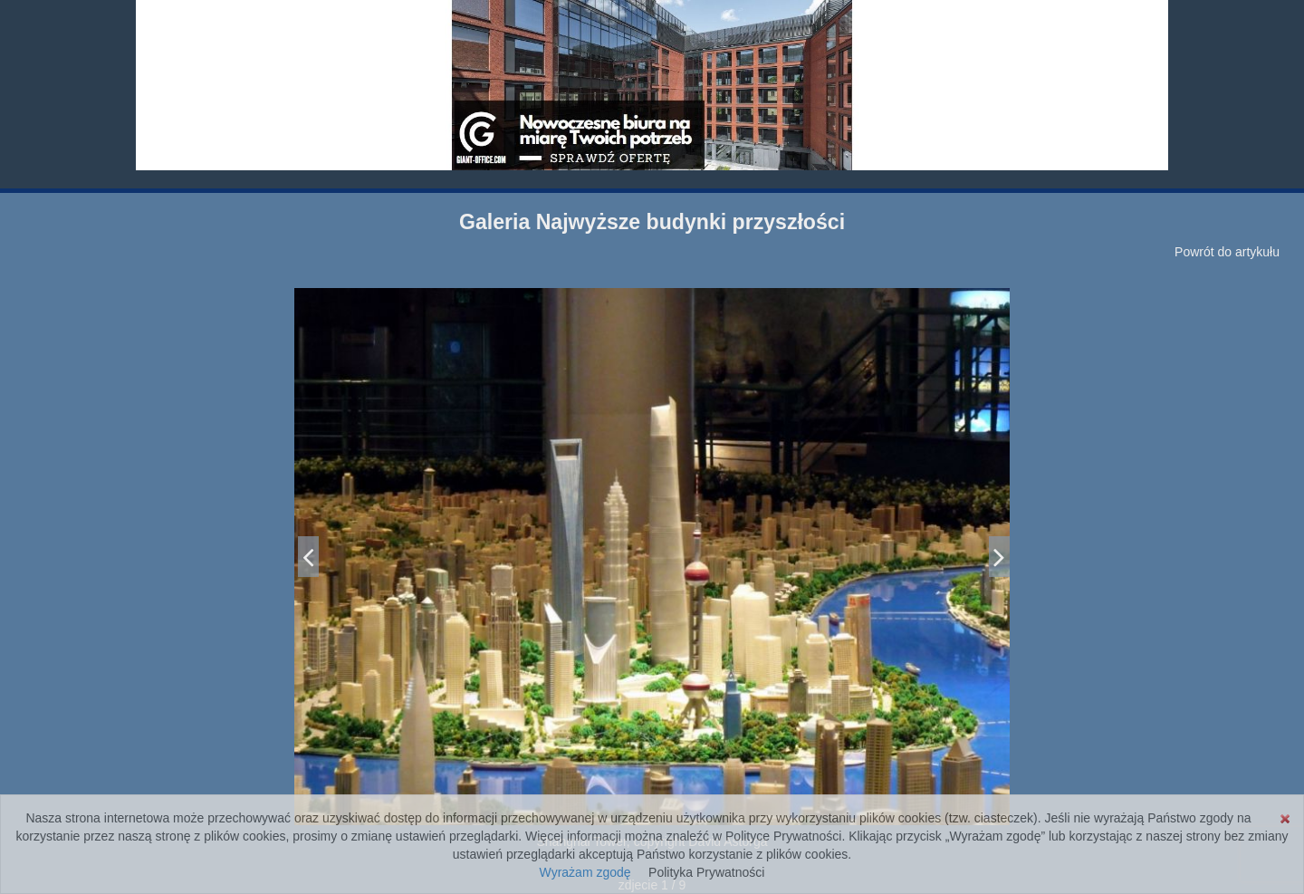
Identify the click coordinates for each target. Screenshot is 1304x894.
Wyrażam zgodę (585, 872)
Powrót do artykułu (1227, 252)
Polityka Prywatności (706, 872)
